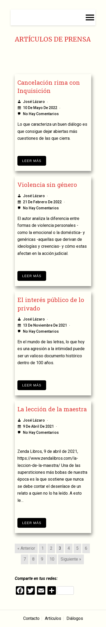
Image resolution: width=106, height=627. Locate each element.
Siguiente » (71, 559)
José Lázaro (34, 102)
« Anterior (26, 548)
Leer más (31, 161)
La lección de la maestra (52, 409)
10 (52, 559)
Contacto (31, 618)
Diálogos (74, 618)
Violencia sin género (47, 184)
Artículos (53, 618)
